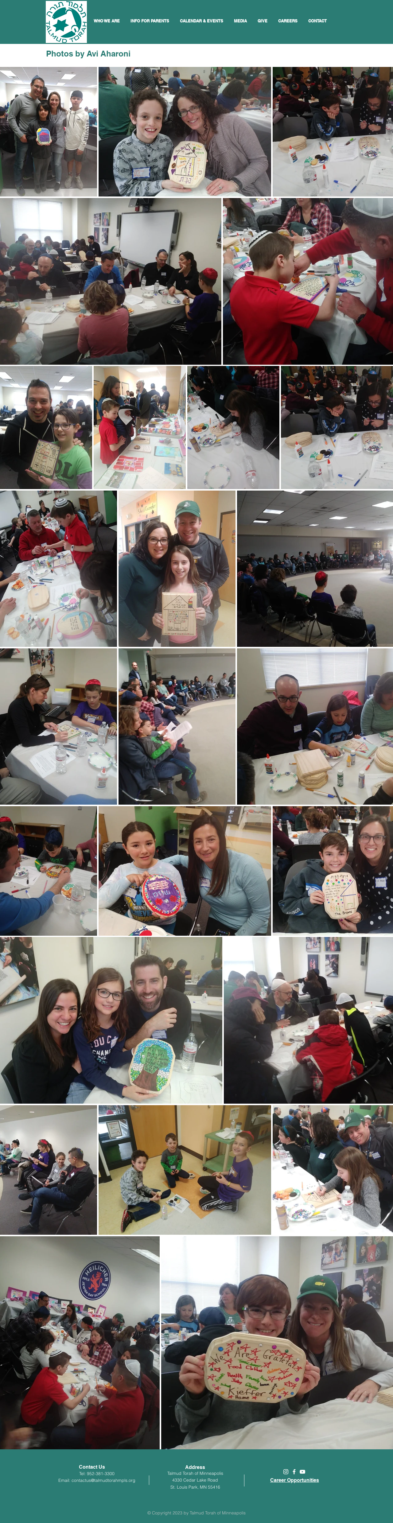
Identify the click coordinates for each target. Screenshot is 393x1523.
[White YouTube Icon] (302, 1471)
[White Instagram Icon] (285, 1471)
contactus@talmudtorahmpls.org (103, 1480)
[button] (202, 21)
